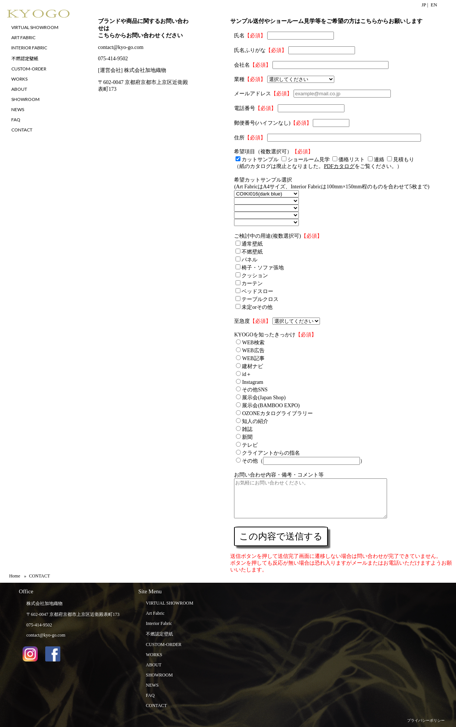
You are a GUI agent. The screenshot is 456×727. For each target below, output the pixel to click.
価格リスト (351, 159)
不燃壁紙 (252, 252)
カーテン (252, 283)
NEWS (152, 685)
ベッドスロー (257, 291)
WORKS (154, 654)
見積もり (403, 159)
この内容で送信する (281, 536)
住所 (239, 138)
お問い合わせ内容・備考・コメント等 (279, 475)
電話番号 (244, 108)
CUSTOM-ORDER (163, 644)
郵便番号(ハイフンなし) (262, 123)
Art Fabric (155, 613)
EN (434, 5)
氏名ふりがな (250, 50)
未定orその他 (257, 307)
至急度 (242, 321)
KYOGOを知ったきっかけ (264, 335)
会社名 (242, 65)
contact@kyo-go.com (121, 47)
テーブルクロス (260, 299)
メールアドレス (252, 93)
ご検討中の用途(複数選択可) (267, 236)
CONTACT (156, 705)
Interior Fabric (159, 623)
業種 (239, 79)
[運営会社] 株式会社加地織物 (132, 70)
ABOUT (153, 664)
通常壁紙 (252, 244)
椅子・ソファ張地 (263, 267)
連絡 (379, 159)
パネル (249, 260)
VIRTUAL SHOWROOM (169, 603)
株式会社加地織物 (44, 603)
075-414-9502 (113, 58)
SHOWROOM (159, 675)
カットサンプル (260, 159)
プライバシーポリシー (426, 720)
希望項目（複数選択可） (263, 151)
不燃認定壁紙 (159, 634)
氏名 (239, 35)
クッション (255, 275)
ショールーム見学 (309, 159)
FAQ (150, 695)
